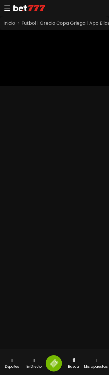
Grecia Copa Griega (62, 23)
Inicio (9, 23)
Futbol (29, 23)
